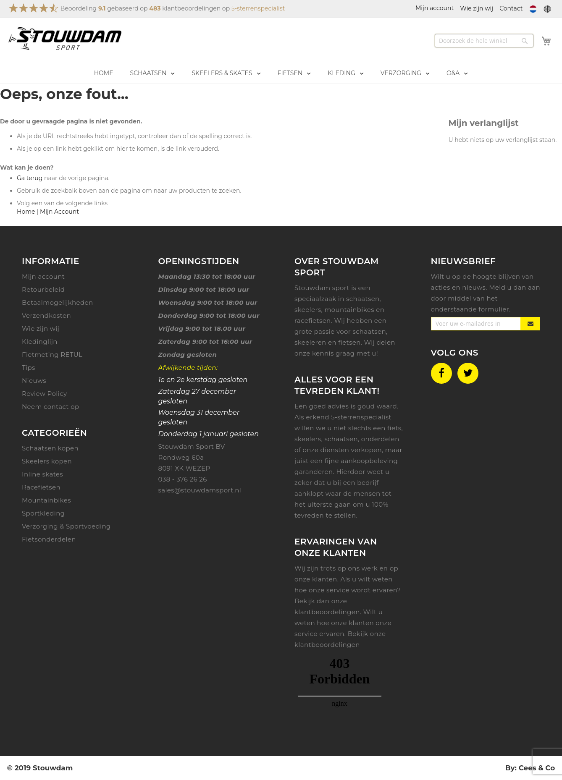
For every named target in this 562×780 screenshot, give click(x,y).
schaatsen (341, 439)
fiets (394, 428)
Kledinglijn (40, 342)
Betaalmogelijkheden (57, 302)
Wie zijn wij (476, 8)
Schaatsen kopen (50, 448)
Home (26, 211)
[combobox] (484, 40)
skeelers (307, 439)
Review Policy (44, 394)
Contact (511, 8)
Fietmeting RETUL (52, 355)
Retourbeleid (43, 289)
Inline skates (42, 474)
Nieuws (34, 381)
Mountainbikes (46, 500)
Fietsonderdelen (49, 539)
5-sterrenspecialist (258, 8)
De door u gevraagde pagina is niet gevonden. (71, 121)
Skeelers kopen (47, 461)
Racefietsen (41, 487)
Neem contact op (50, 407)
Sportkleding (43, 513)
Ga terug (29, 178)
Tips (28, 368)
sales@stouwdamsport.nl (200, 490)
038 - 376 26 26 (182, 479)
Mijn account (43, 276)
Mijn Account (59, 211)
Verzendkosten (46, 315)
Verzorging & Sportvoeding (66, 526)
